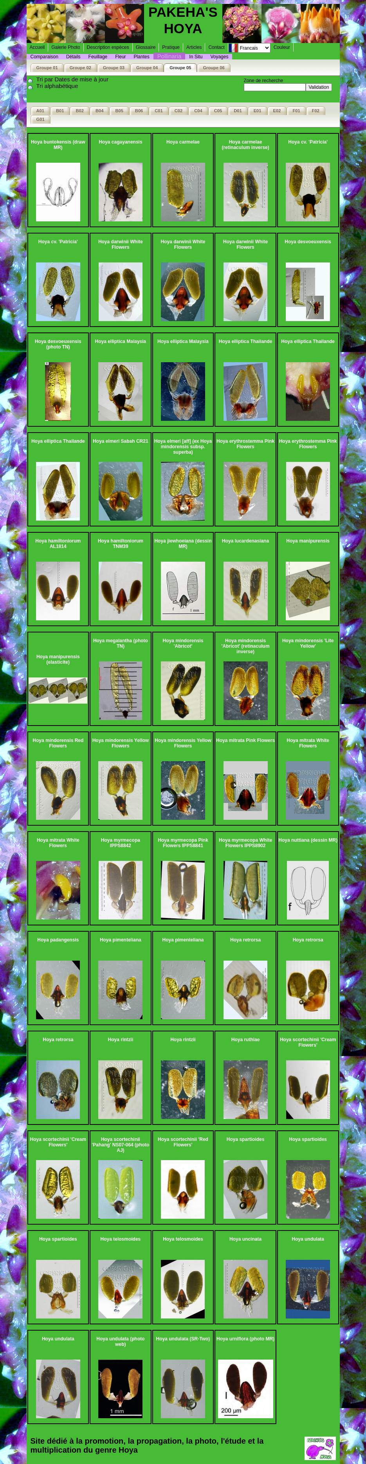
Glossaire (146, 47)
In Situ (195, 56)
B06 (139, 110)
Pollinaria (169, 56)
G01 (40, 119)
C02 (178, 110)
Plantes (142, 56)
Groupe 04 (147, 67)
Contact (216, 47)
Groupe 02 (80, 67)
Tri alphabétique (57, 86)
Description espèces (108, 47)
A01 (40, 110)
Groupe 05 (180, 67)
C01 (158, 110)
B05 (119, 110)
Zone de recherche (263, 80)
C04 (198, 110)
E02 (277, 110)
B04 (99, 110)
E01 (257, 110)
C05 (218, 110)
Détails (73, 56)
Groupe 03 (113, 67)
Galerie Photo (65, 47)
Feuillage (98, 56)
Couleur (282, 47)
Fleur (120, 56)
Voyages (219, 56)
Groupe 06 (213, 67)
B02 (79, 110)
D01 (238, 110)
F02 (315, 110)
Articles (194, 47)
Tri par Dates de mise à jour (72, 79)
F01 (296, 110)
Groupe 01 (47, 67)
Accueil (37, 47)
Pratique (171, 47)
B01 (60, 110)
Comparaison (44, 56)
